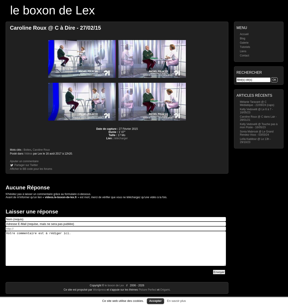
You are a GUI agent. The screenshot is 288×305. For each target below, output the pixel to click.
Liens (243, 51)
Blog (242, 38)
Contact (244, 55)
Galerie (244, 42)
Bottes (27, 149)
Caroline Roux (41, 149)
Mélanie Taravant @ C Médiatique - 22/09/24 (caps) (257, 103)
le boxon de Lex (52, 10)
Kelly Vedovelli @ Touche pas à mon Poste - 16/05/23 (258, 126)
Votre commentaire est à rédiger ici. (116, 252)
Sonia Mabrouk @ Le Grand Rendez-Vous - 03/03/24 (257, 133)
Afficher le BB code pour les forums (31, 168)
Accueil (244, 34)
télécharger (121, 138)
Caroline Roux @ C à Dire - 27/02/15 (55, 28)
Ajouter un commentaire (24, 161)
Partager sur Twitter (26, 165)
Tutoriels (245, 47)
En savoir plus (176, 301)
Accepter (155, 301)
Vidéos (28, 153)
